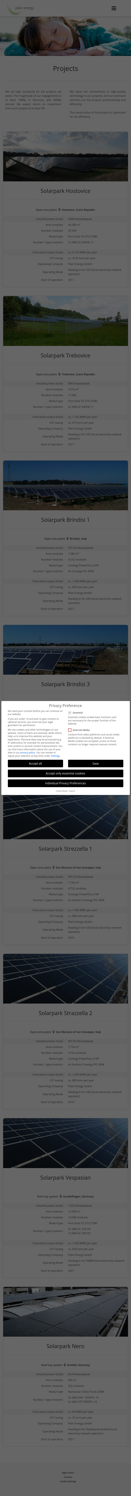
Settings (55, 753)
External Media (80, 728)
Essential (76, 710)
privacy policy (27, 750)
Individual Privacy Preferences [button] (65, 781)
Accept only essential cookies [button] (65, 771)
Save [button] (96, 761)
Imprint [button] (72, 789)
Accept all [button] (35, 761)
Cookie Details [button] (61, 789)
